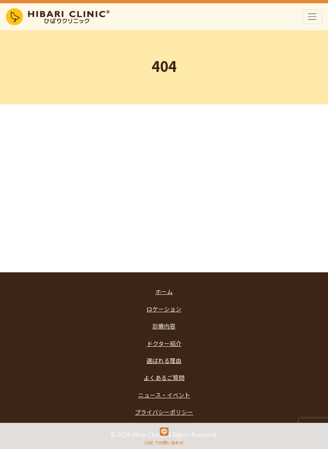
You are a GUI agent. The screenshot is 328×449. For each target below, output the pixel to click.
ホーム (164, 291)
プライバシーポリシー (164, 412)
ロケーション (164, 309)
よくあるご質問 (164, 377)
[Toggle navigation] (312, 17)
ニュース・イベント (164, 395)
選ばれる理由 (164, 360)
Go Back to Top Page (165, 226)
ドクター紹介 (164, 343)
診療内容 (164, 326)
